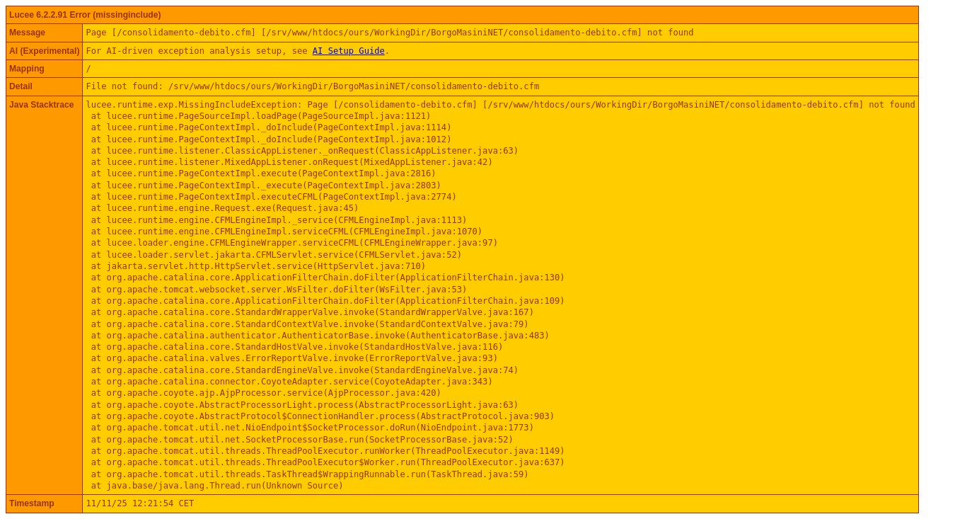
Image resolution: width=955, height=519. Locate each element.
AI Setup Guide (349, 51)
